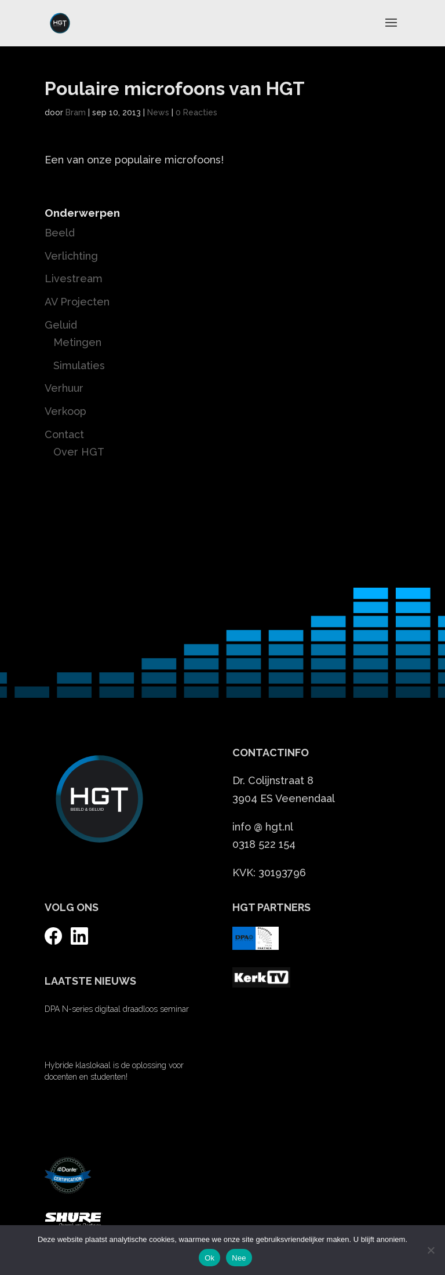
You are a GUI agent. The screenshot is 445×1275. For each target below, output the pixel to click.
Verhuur (64, 388)
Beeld (60, 233)
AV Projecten (77, 302)
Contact (64, 434)
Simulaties (79, 365)
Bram (75, 112)
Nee (239, 1258)
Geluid (61, 325)
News (158, 112)
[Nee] (430, 1250)
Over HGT (78, 452)
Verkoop (65, 411)
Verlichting (71, 256)
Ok (209, 1258)
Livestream (74, 278)
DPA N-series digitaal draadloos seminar (117, 1009)
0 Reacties (196, 112)
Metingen (77, 342)
